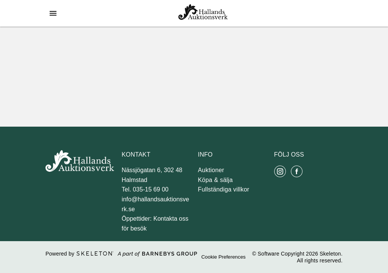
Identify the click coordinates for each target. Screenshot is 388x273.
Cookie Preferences (223, 257)
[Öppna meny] (53, 13)
